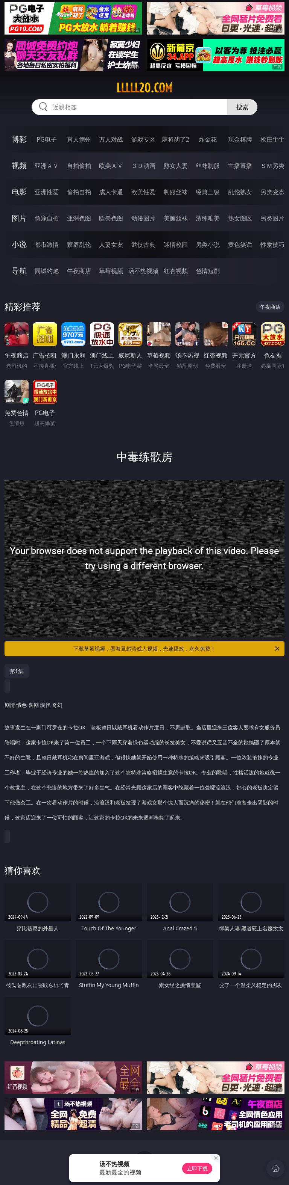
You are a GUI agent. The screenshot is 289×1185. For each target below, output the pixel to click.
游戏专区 (143, 139)
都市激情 (47, 244)
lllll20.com (144, 87)
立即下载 (197, 1168)
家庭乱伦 (79, 244)
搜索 (242, 107)
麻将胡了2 (175, 139)
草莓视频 (111, 271)
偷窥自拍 (47, 218)
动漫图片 (143, 218)
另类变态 (272, 192)
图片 (19, 218)
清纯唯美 (208, 218)
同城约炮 (47, 271)
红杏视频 (176, 271)
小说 (19, 244)
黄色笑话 (240, 244)
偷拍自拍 (79, 192)
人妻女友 (111, 244)
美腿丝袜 (176, 218)
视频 (19, 165)
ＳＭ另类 (272, 166)
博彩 (19, 139)
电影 (19, 192)
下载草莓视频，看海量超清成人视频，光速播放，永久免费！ (177, 648)
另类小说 (208, 244)
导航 (19, 271)
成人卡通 (111, 192)
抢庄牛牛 (272, 139)
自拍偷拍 (79, 166)
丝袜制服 (208, 166)
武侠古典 (143, 244)
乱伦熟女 (240, 192)
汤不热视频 (143, 271)
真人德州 (79, 139)
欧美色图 (111, 218)
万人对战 (111, 139)
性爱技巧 (272, 244)
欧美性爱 (143, 192)
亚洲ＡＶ (47, 166)
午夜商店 (79, 271)
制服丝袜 (176, 192)
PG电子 (46, 139)
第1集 (16, 671)
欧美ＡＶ (111, 166)
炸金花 (208, 139)
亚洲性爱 (47, 192)
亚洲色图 (79, 218)
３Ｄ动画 (143, 166)
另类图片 (272, 218)
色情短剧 (208, 271)
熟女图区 (240, 218)
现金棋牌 (240, 139)
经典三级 (208, 192)
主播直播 (240, 166)
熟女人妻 (176, 166)
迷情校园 (176, 244)
